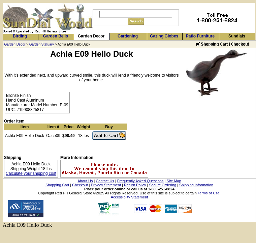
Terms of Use (209, 193)
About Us (85, 181)
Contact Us (105, 181)
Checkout (80, 185)
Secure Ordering (162, 185)
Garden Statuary (41, 44)
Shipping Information (196, 185)
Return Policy (135, 185)
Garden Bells (55, 36)
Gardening (128, 36)
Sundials (236, 36)
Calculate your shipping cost (31, 173)
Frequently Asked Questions (140, 181)
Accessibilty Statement (129, 197)
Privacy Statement (106, 185)
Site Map (173, 181)
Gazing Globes (164, 36)
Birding (20, 36)
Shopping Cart (57, 185)
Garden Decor (91, 36)
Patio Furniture (200, 36)
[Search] (135, 14)
